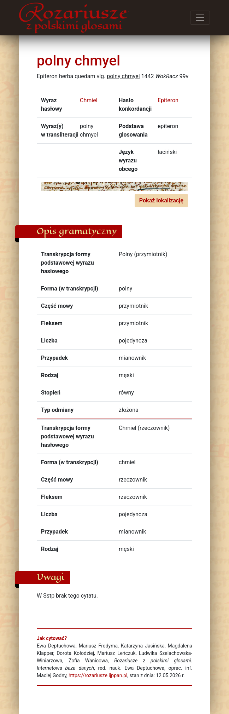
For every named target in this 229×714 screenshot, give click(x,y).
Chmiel (89, 100)
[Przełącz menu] (200, 18)
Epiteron (168, 100)
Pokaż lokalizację (161, 200)
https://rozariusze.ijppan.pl (98, 675)
